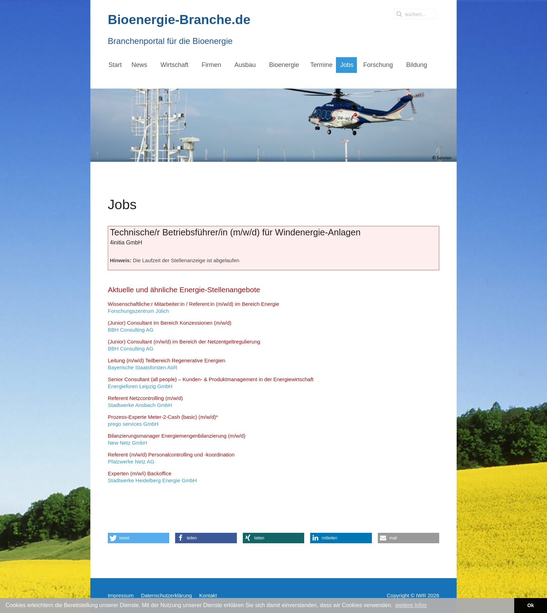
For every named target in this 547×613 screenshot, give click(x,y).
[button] (138, 538)
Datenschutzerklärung (166, 595)
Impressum (121, 595)
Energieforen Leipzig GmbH (211, 382)
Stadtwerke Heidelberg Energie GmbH (152, 476)
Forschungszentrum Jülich (193, 307)
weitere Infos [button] (411, 605)
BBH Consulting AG (169, 326)
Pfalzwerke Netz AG (171, 458)
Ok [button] (530, 605)
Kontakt (208, 595)
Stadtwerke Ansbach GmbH (145, 401)
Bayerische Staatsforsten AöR (166, 363)
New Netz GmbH (176, 439)
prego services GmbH (163, 420)
